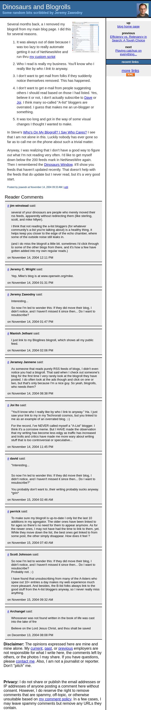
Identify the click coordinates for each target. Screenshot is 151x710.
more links (130, 71)
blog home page (128, 26)
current (37, 648)
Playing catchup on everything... (128, 52)
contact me (25, 661)
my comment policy (55, 699)
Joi (19, 102)
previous (65, 648)
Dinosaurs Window (58, 164)
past (48, 648)
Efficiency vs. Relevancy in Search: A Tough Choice (128, 38)
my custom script (42, 57)
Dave (88, 98)
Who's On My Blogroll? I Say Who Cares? (55, 132)
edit (66, 187)
